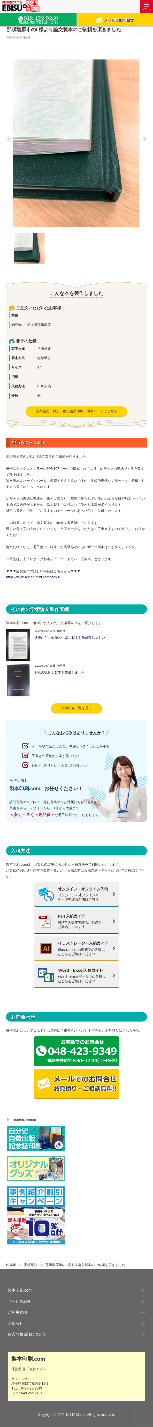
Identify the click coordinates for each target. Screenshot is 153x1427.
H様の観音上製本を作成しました (60, 672)
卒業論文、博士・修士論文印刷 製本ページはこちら (76, 411)
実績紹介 (31, 1265)
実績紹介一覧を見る (76, 708)
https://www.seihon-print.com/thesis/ (33, 577)
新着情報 (19, 1119)
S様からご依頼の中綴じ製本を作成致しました (70, 638)
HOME (11, 1265)
